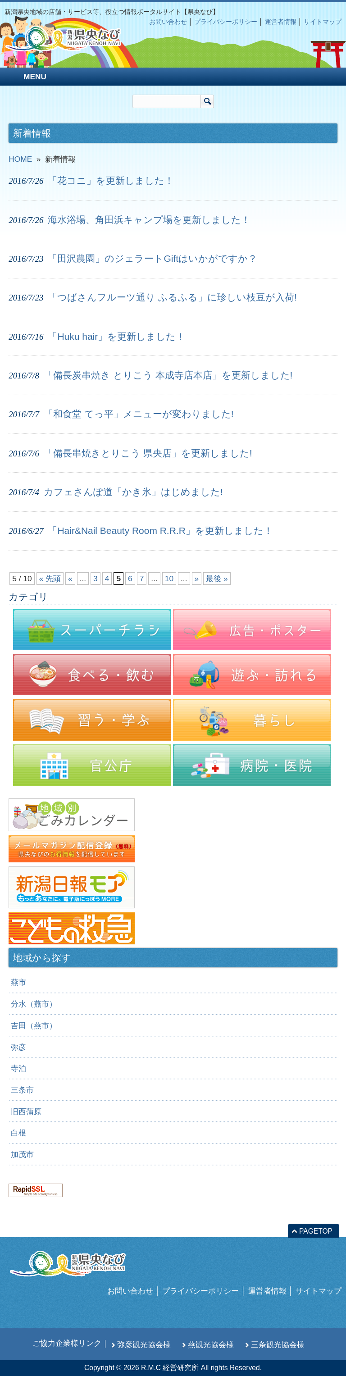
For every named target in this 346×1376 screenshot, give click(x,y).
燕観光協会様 (211, 1344)
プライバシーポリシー (225, 21)
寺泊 (18, 1068)
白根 (18, 1132)
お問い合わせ (168, 21)
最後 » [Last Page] (217, 578)
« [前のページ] (70, 578)
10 (169, 578)
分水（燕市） (34, 1003)
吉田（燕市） (34, 1025)
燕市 (18, 982)
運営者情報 (280, 21)
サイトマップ (322, 21)
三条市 (22, 1089)
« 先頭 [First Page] (50, 578)
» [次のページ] (197, 578)
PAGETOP (315, 1231)
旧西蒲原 (26, 1111)
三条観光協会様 (278, 1344)
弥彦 (18, 1047)
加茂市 (22, 1154)
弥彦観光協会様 (144, 1344)
